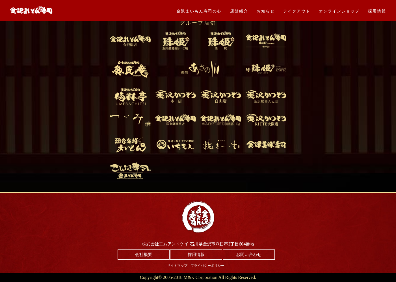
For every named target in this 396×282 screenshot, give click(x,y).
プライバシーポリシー (207, 265)
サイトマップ (177, 265)
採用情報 (377, 11)
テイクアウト (296, 11)
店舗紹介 (239, 11)
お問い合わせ (248, 254)
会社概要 (143, 254)
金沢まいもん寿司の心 (199, 11)
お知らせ (266, 11)
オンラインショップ (339, 11)
